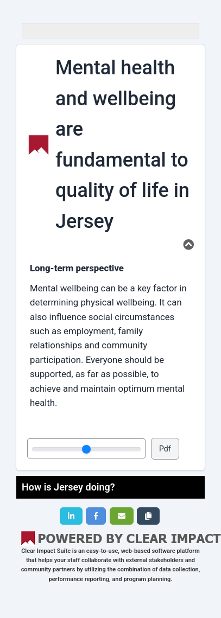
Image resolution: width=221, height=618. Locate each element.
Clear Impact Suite (46, 551)
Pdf (165, 448)
